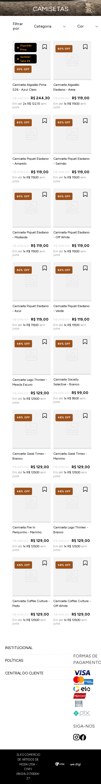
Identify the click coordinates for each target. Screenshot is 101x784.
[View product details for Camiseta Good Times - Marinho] (72, 444)
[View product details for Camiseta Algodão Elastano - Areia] (72, 75)
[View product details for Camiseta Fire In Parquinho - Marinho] (31, 517)
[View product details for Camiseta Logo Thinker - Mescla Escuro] (31, 370)
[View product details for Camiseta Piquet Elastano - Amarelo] (31, 149)
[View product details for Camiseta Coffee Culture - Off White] (72, 591)
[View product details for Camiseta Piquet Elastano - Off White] (72, 222)
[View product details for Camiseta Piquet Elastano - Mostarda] (31, 222)
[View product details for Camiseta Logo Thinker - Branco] (72, 517)
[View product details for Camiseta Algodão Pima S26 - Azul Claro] (31, 75)
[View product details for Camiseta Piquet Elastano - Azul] (31, 296)
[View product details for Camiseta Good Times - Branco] (31, 444)
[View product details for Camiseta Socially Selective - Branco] (72, 370)
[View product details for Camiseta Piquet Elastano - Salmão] (72, 149)
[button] (49, 26)
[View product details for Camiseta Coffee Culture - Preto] (31, 591)
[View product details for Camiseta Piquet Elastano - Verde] (72, 296)
